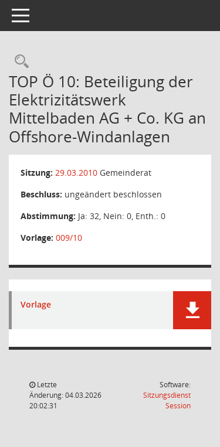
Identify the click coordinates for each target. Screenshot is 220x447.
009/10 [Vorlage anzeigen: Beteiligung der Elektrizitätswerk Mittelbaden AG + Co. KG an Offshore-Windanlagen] (69, 237)
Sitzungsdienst (167, 400)
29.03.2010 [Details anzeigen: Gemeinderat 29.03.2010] (76, 172)
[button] (192, 310)
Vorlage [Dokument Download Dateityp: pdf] (36, 305)
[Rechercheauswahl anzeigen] (19, 61)
